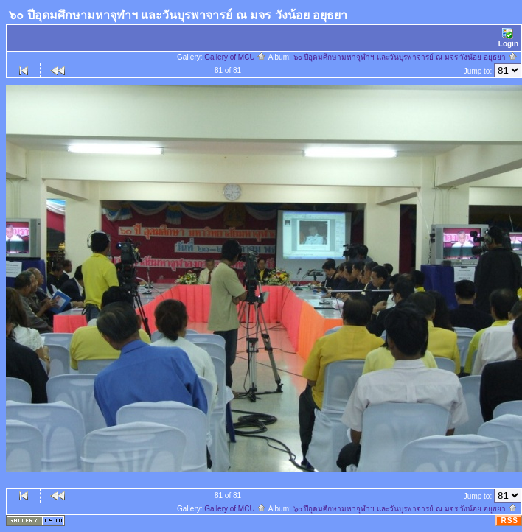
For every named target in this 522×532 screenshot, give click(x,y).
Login (508, 38)
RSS (509, 521)
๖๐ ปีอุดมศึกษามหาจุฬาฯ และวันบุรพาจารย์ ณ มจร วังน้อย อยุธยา (405, 57)
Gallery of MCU (235, 57)
